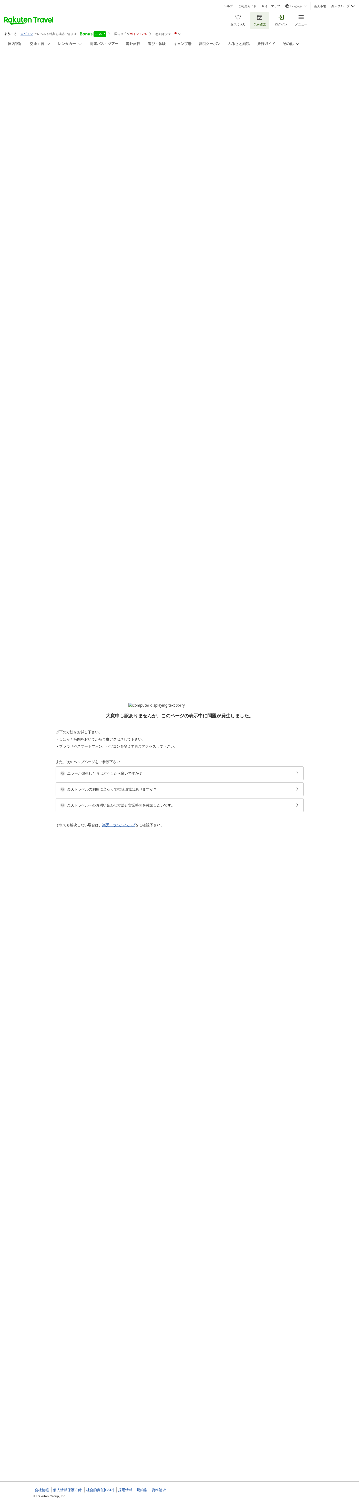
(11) (175, 91)
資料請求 (159, 1490)
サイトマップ (271, 6)
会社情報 (42, 1490)
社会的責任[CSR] (100, 1490)
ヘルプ (228, 6)
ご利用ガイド (247, 6)
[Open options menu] (57, 166)
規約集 (142, 1490)
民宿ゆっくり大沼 (49, 62)
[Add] (333, 66)
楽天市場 (320, 6)
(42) (107, 91)
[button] (72, 217)
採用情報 (125, 1490)
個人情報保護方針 (67, 1490)
